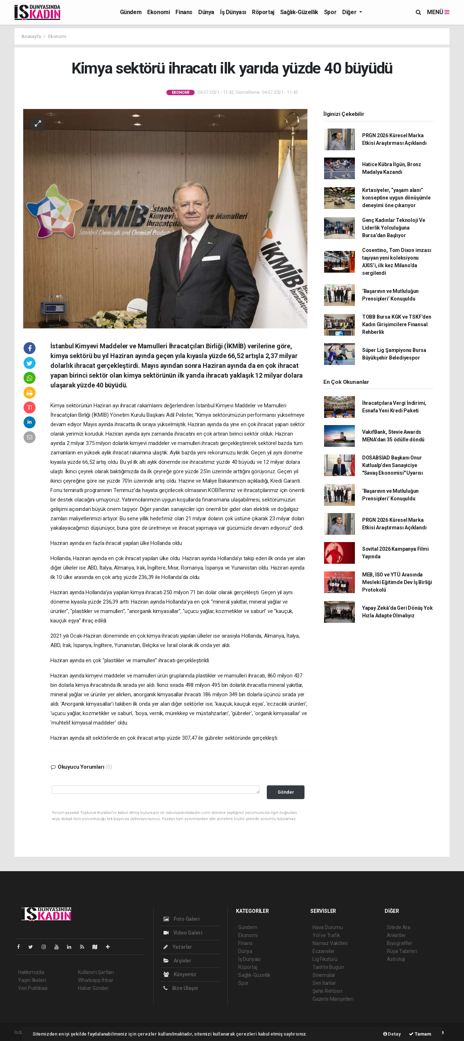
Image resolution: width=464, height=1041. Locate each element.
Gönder (286, 792)
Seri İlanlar (324, 983)
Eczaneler (323, 951)
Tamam (420, 1034)
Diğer (350, 12)
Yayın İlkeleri (32, 980)
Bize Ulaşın (180, 988)
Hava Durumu (327, 927)
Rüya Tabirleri (402, 951)
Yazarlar (177, 947)
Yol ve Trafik (326, 935)
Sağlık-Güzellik (299, 12)
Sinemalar (323, 975)
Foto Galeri (181, 919)
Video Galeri (182, 933)
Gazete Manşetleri (332, 999)
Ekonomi (158, 12)
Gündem (131, 12)
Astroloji (396, 959)
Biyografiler (400, 943)
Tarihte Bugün (328, 967)
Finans (183, 12)
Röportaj (263, 12)
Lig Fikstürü (324, 959)
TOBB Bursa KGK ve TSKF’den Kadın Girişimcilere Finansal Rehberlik (396, 324)
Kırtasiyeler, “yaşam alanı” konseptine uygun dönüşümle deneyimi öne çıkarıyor (396, 197)
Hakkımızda (31, 972)
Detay (392, 1034)
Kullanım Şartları (96, 972)
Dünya (206, 12)
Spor (330, 12)
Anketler (396, 935)
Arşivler (177, 961)
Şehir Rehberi (327, 991)
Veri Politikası (32, 988)
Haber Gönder (93, 988)
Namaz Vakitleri (330, 943)
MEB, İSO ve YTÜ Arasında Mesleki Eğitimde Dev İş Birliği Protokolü (397, 582)
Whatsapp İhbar (95, 980)
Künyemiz (179, 974)
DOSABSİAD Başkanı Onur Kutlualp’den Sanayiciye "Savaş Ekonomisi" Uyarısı (392, 465)
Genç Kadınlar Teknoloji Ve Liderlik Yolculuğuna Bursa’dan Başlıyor (393, 227)
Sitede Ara (398, 927)
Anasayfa (31, 36)
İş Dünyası (233, 12)
